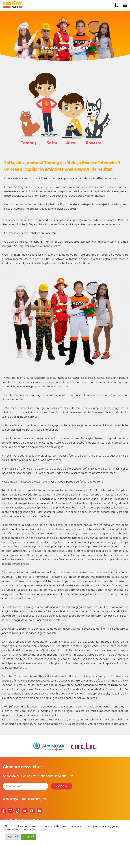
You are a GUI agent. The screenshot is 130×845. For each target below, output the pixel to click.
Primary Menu (124, 5)
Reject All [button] (13, 837)
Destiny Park (39, 799)
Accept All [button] (28, 837)
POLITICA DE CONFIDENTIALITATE (23, 820)
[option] (48, 746)
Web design (10, 799)
